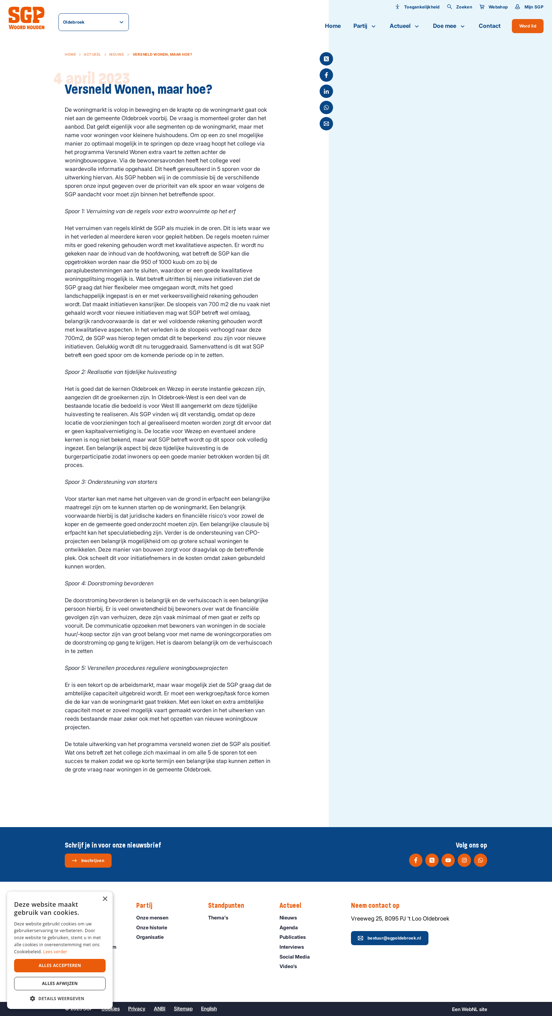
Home (333, 25)
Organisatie (153, 937)
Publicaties (296, 937)
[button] (60, 998)
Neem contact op (379, 905)
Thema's (221, 917)
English (209, 1008)
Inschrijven (87, 860)
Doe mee (449, 26)
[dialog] (60, 950)
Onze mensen (155, 917)
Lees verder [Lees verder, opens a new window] (55, 952)
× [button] (104, 899)
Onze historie (155, 927)
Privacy (136, 1008)
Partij (365, 26)
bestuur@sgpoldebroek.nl (389, 938)
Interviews (295, 946)
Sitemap (183, 1008)
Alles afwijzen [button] (60, 983)
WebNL (470, 1009)
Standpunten (229, 905)
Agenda (292, 927)
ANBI (159, 1008)
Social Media (298, 956)
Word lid (527, 26)
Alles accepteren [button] (60, 965)
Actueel (405, 26)
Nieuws (116, 54)
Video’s (291, 966)
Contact (490, 25)
